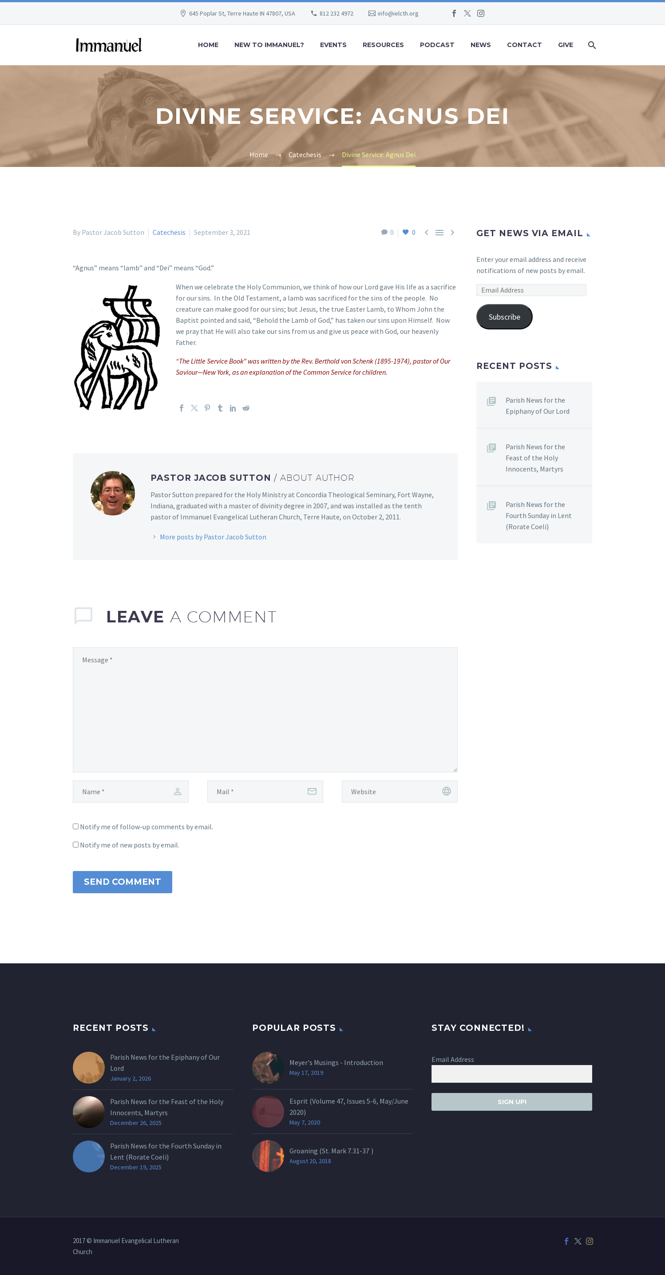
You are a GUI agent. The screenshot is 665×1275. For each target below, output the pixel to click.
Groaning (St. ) (331, 1150)
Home (208, 45)
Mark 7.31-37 (350, 1150)
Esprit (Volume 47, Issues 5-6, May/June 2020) (348, 1107)
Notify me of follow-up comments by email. (146, 826)
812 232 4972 (336, 13)
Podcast (437, 45)
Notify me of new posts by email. (129, 844)
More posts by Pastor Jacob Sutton (213, 536)
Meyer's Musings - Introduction (336, 1062)
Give (565, 45)
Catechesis (169, 232)
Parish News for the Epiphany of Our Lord (538, 406)
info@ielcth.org (398, 13)
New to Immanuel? (269, 45)
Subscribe (504, 317)
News (481, 45)
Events (333, 45)
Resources (383, 45)
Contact (524, 45)
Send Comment (122, 882)
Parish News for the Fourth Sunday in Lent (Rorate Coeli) (539, 515)
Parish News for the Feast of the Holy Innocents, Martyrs (535, 457)
